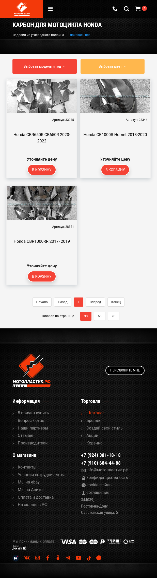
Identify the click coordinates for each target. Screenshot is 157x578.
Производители (33, 443)
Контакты (27, 467)
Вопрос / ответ (32, 420)
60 (100, 316)
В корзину (42, 170)
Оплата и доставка (36, 497)
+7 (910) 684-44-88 (101, 463)
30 (86, 316)
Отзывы (25, 435)
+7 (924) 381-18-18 (101, 455)
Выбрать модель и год (42, 66)
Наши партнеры (33, 428)
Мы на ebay (29, 482)
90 (114, 316)
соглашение (97, 492)
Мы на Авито (30, 489)
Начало (42, 302)
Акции (92, 435)
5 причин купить (33, 413)
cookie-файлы (99, 484)
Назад (63, 302)
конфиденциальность (107, 477)
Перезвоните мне (125, 370)
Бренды (93, 420)
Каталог (96, 413)
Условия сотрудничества (42, 474)
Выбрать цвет (110, 66)
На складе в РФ (33, 504)
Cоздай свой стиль (104, 428)
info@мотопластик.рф (107, 470)
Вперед (95, 302)
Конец (116, 302)
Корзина (94, 443)
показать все (80, 35)
